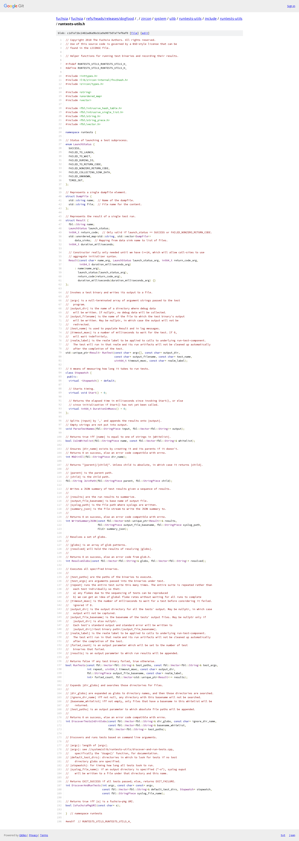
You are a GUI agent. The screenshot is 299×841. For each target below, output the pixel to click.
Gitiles (23, 835)
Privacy (33, 835)
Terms (44, 835)
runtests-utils (190, 18)
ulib (173, 18)
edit (145, 33)
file (134, 33)
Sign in (291, 6)
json (292, 835)
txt (283, 835)
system (160, 18)
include (211, 18)
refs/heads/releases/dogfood (110, 18)
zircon (146, 18)
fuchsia (62, 18)
